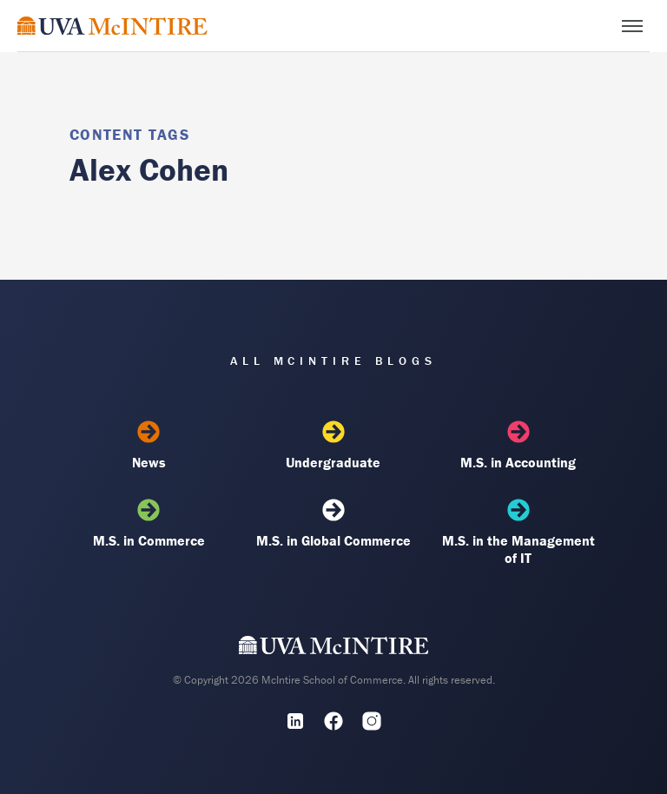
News (148, 445)
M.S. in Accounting (518, 445)
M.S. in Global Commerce (333, 524)
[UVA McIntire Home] (334, 649)
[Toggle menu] (632, 26)
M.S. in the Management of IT (518, 532)
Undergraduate (333, 445)
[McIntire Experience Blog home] (112, 26)
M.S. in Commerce (148, 524)
